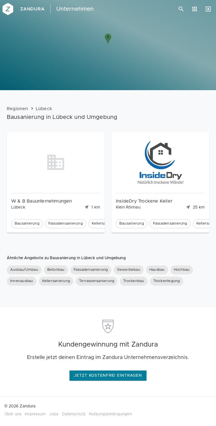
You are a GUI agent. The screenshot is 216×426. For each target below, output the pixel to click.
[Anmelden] (208, 9)
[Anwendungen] (194, 9)
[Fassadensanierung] (90, 269)
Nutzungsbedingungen (110, 414)
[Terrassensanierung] (97, 281)
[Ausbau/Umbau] (24, 269)
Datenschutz (74, 414)
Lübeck (44, 108)
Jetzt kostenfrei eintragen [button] (108, 376)
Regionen (17, 108)
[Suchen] (181, 9)
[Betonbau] (56, 269)
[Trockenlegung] (166, 281)
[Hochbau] (181, 269)
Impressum (35, 414)
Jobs (54, 414)
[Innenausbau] (22, 281)
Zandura (32, 9)
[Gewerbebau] (129, 269)
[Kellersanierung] (56, 281)
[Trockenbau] (133, 281)
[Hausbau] (157, 269)
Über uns (12, 414)
